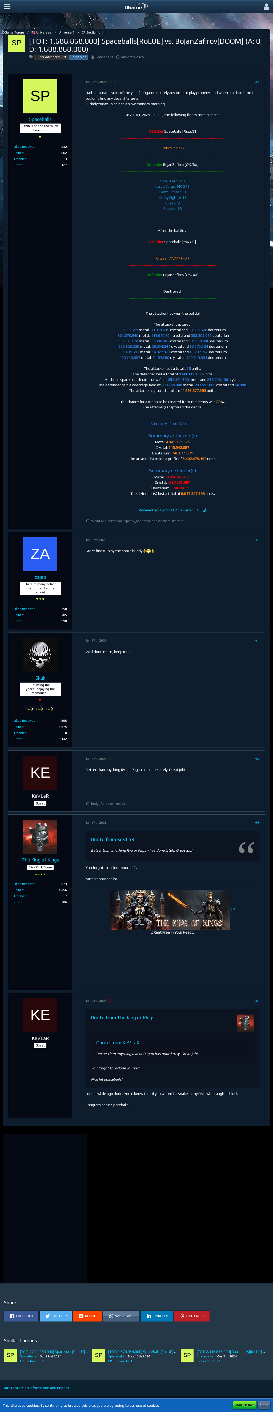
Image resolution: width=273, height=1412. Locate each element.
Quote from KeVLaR (112, 839)
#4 (257, 759)
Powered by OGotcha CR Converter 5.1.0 (170, 510)
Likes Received (24, 147)
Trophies (20, 159)
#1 (257, 82)
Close (264, 1405)
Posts (18, 165)
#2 (257, 540)
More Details (244, 1405)
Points (18, 153)
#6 (257, 1001)
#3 (257, 641)
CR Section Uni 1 (32, 1361)
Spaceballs (104, 57)
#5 (257, 822)
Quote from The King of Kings (123, 1017)
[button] (7, 6)
